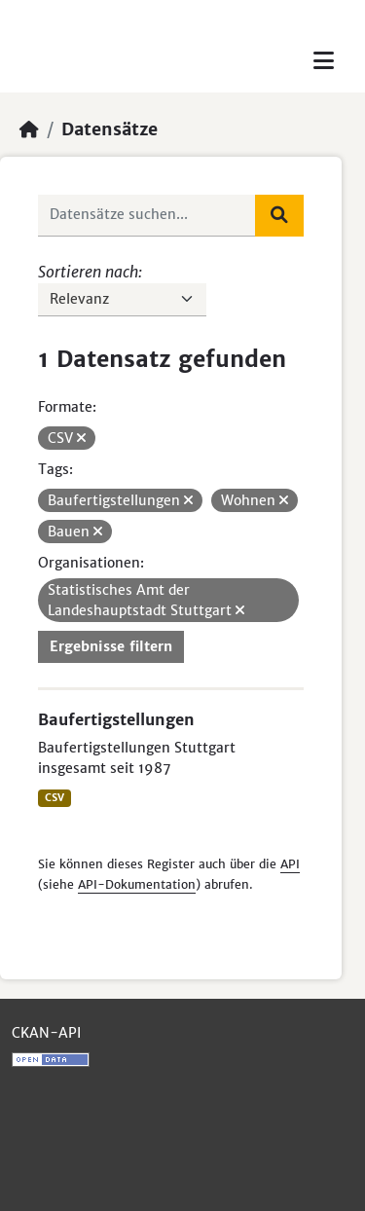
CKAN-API (46, 1033)
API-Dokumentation (137, 884)
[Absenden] (279, 215)
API (290, 864)
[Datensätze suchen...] (147, 215)
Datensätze (109, 129)
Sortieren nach (88, 271)
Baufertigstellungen (116, 719)
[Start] (29, 129)
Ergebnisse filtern (111, 646)
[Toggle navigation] (324, 61)
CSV (54, 797)
